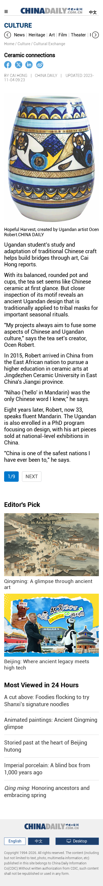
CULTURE (18, 25)
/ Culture (22, 44)
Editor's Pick (22, 505)
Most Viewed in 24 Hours (41, 685)
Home (9, 44)
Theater (78, 34)
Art (52, 34)
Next (32, 476)
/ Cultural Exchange (48, 44)
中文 (93, 12)
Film (63, 34)
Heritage (37, 34)
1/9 (11, 476)
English (15, 841)
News (19, 34)
